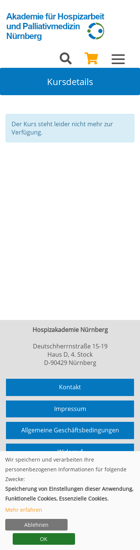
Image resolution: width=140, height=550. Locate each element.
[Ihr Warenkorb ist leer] (91, 61)
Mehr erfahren (23, 509)
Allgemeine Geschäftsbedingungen (70, 430)
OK (43, 539)
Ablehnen (36, 524)
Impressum (70, 409)
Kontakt (70, 387)
